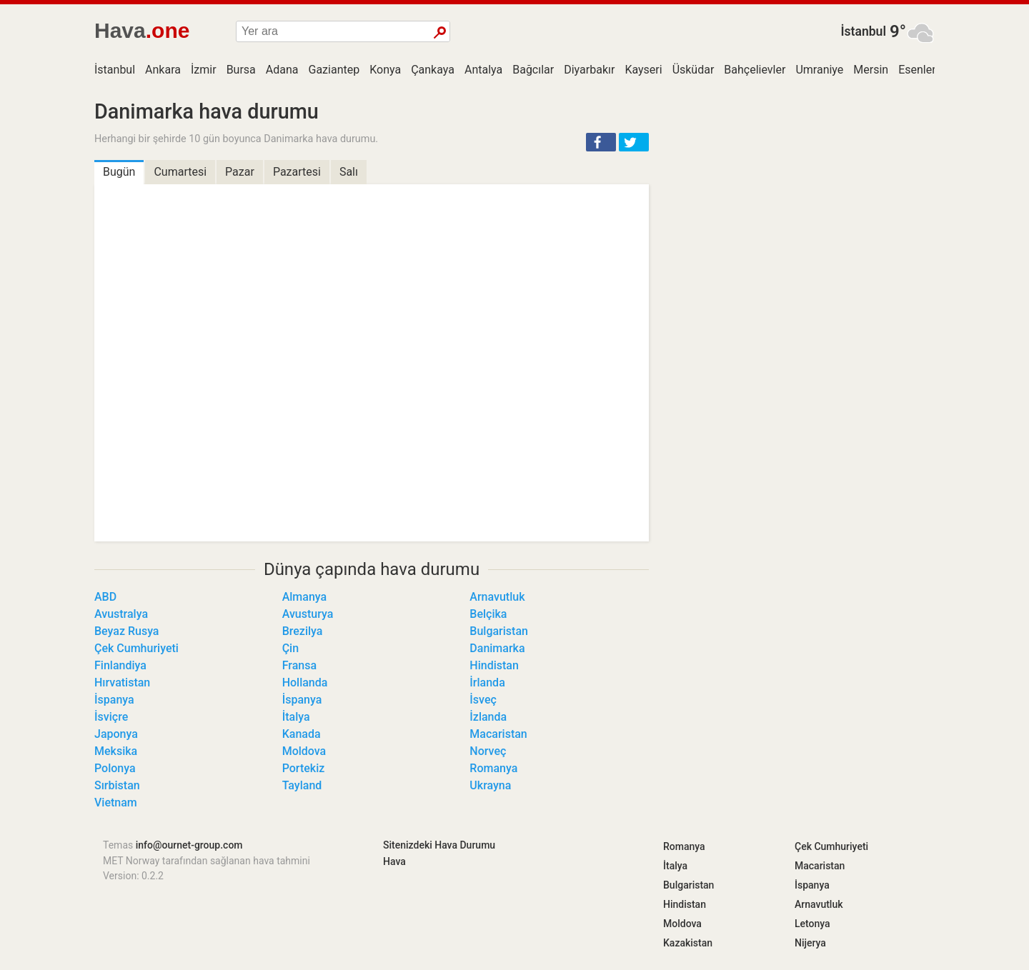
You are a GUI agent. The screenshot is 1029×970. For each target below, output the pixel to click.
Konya (385, 69)
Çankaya (432, 69)
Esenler (916, 69)
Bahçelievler (754, 69)
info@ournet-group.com (189, 845)
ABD (105, 597)
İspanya (114, 699)
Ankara (163, 69)
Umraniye (819, 69)
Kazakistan (687, 943)
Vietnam (115, 802)
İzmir (204, 69)
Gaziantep (334, 69)
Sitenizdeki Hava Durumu (439, 845)
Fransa (299, 665)
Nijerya (810, 943)
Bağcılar (533, 69)
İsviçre (111, 717)
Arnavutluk (497, 597)
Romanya (493, 768)
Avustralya (121, 614)
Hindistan (494, 665)
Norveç (487, 751)
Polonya (115, 768)
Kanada (301, 734)
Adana (282, 69)
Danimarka (497, 648)
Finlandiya (120, 665)
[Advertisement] (800, 200)
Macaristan (498, 734)
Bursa (241, 69)
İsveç (483, 699)
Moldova (304, 751)
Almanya (304, 597)
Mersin (870, 69)
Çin (290, 648)
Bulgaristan (498, 631)
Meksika (115, 751)
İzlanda (488, 717)
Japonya (116, 734)
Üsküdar (693, 69)
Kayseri (643, 69)
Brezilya (302, 631)
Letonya (812, 923)
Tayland (302, 785)
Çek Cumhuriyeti (136, 648)
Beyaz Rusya (126, 631)
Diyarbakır (589, 69)
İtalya (296, 717)
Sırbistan (117, 785)
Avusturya (308, 614)
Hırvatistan (122, 682)
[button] (601, 142)
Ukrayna (490, 785)
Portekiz (303, 768)
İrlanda (486, 682)
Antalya (483, 69)
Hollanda (305, 682)
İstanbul (863, 31)
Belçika (488, 614)
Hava (394, 861)
